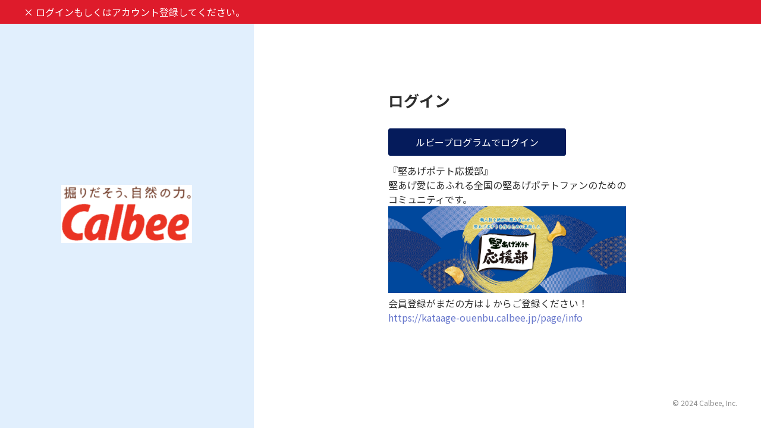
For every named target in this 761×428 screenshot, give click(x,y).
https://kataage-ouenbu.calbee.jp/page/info (485, 317)
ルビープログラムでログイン (477, 142)
